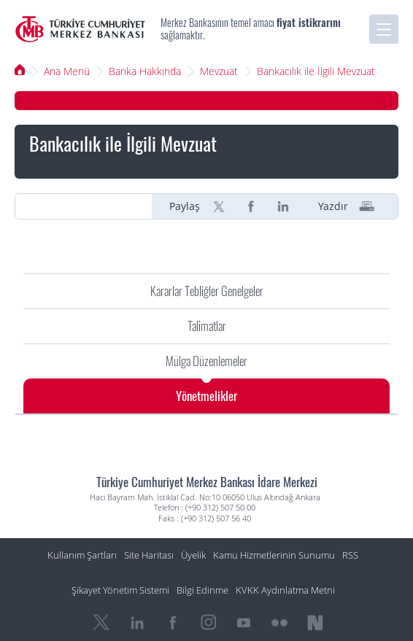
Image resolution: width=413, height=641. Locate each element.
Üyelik (193, 555)
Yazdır (333, 206)
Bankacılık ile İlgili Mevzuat (316, 71)
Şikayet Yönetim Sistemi (120, 590)
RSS (350, 555)
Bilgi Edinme (202, 590)
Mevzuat (219, 71)
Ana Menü (67, 71)
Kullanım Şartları (82, 555)
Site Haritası (149, 555)
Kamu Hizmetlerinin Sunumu (274, 555)
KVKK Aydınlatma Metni (285, 590)
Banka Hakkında (145, 71)
